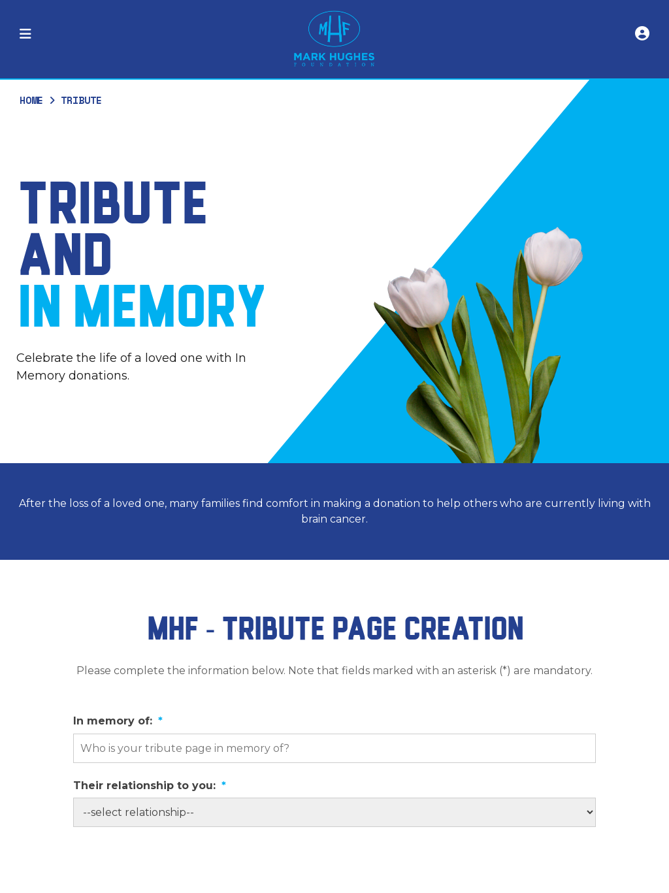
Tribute (81, 100)
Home (31, 100)
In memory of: (118, 721)
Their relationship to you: (149, 785)
